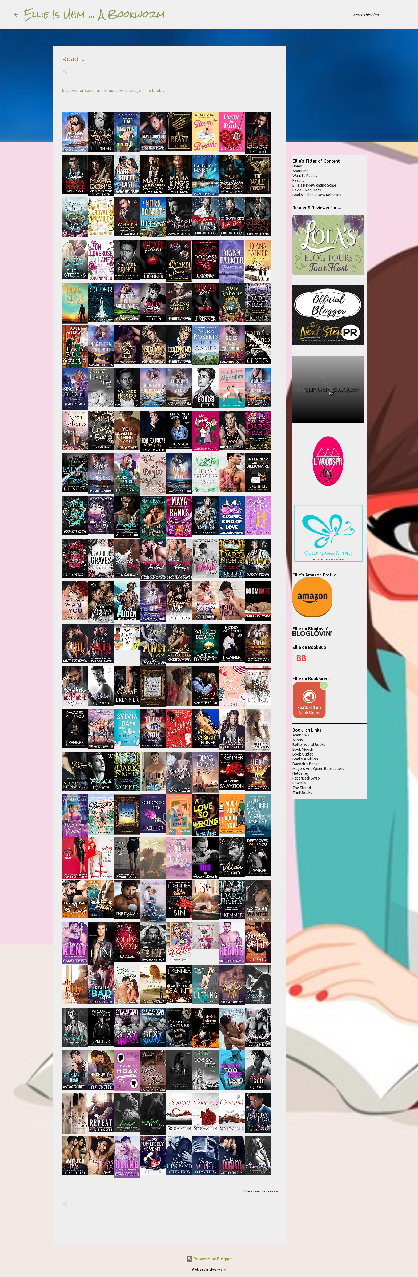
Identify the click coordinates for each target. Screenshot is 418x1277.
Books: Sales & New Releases (316, 195)
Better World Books (308, 744)
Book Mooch (302, 749)
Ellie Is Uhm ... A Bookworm (94, 14)
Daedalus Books (305, 764)
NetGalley (300, 773)
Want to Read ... (305, 176)
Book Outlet (302, 754)
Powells (299, 783)
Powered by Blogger (209, 1258)
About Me (300, 171)
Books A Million (305, 759)
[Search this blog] (377, 14)
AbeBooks (301, 735)
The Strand (301, 788)
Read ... (298, 180)
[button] (65, 72)
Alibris (297, 740)
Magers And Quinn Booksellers (318, 768)
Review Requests (306, 190)
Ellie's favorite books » (260, 1191)
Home (297, 166)
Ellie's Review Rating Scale (314, 185)
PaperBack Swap (306, 778)
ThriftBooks (302, 792)
